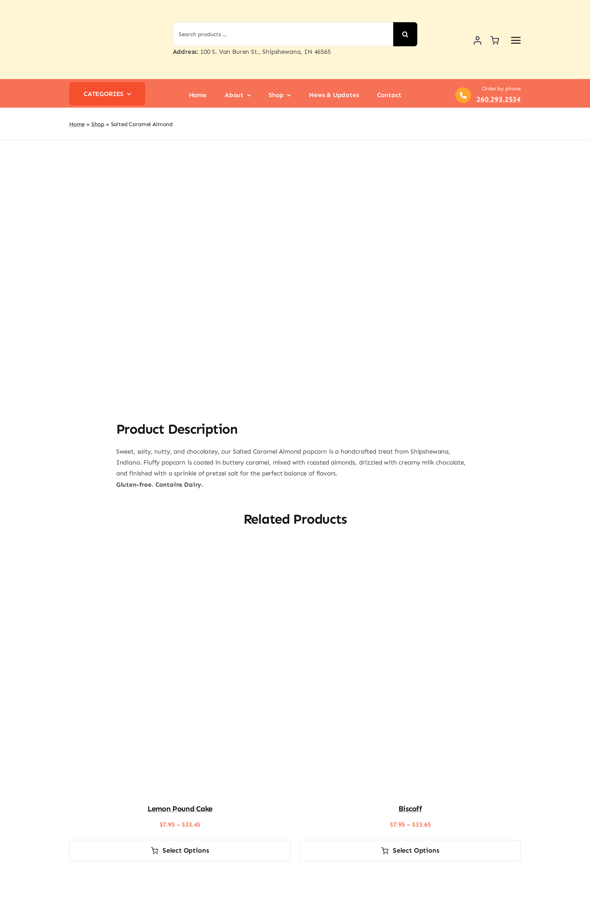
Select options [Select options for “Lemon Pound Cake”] (180, 798)
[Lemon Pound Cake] (179, 497)
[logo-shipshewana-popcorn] (105, 7)
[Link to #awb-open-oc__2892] (516, 40)
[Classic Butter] (179, 826)
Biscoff (410, 755)
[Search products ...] (283, 34)
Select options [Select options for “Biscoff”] (410, 798)
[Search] (405, 34)
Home (77, 124)
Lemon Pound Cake (180, 755)
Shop (97, 124)
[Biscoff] (410, 497)
